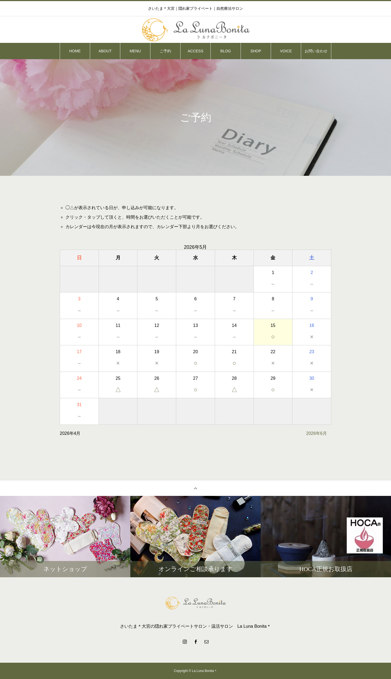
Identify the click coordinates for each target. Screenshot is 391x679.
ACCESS (195, 51)
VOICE (286, 51)
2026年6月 (316, 433)
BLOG (225, 51)
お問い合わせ (316, 51)
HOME (75, 51)
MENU (135, 51)
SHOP (255, 51)
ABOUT (105, 51)
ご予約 (165, 51)
